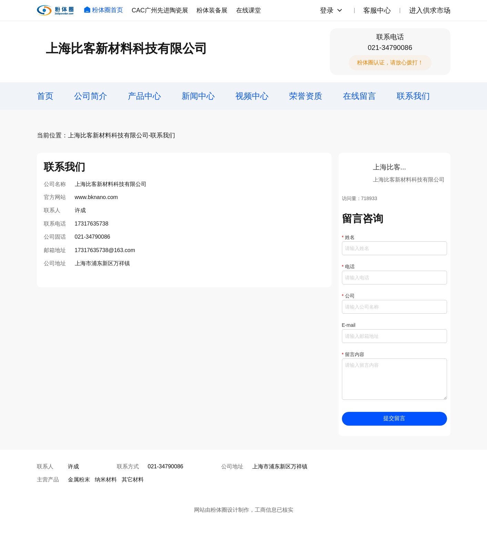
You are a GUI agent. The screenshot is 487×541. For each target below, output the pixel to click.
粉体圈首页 (103, 10)
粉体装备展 (211, 10)
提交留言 (394, 418)
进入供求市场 (429, 10)
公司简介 (90, 96)
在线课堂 (248, 10)
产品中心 (144, 96)
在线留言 (359, 96)
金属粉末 (79, 479)
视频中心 (251, 96)
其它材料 (133, 479)
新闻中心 (198, 96)
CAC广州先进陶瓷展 (160, 10)
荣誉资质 (305, 96)
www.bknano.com (96, 197)
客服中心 (377, 10)
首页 (45, 96)
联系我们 (413, 96)
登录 (327, 10)
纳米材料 (106, 479)
